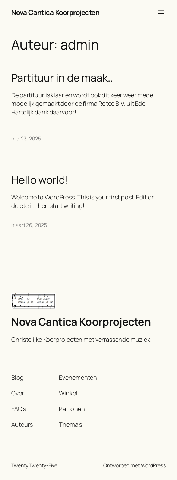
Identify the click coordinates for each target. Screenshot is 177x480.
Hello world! (40, 180)
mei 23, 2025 (26, 138)
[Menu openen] (161, 12)
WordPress (153, 465)
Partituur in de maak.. (62, 78)
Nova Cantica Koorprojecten (55, 12)
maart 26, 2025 (29, 224)
